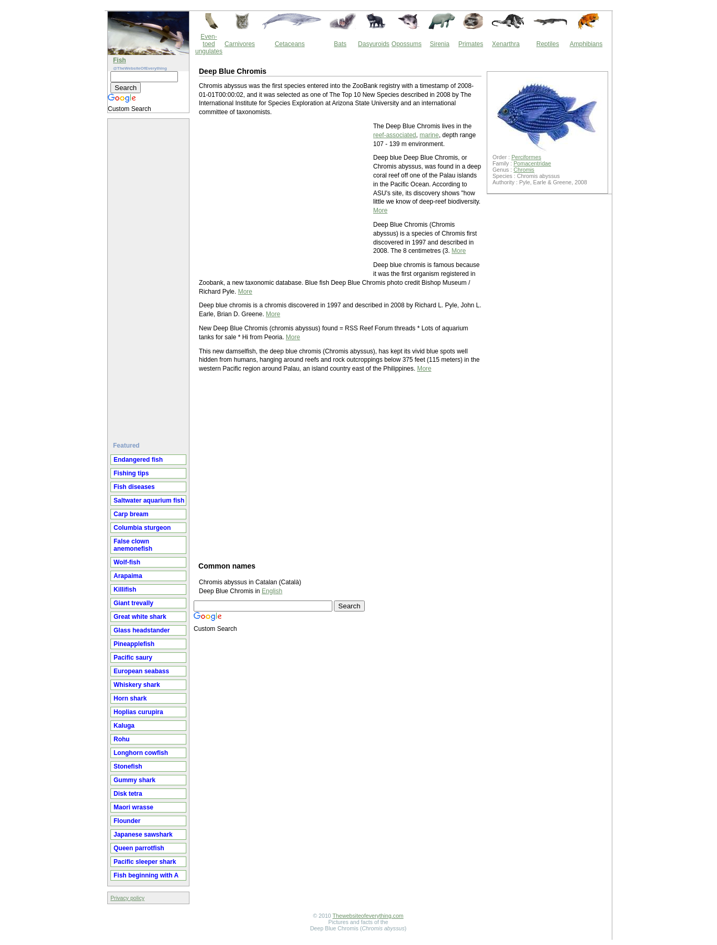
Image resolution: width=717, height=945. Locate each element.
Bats (340, 44)
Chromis (523, 169)
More (380, 210)
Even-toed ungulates (208, 44)
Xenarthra (506, 44)
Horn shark (130, 698)
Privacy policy (127, 898)
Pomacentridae (532, 163)
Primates (470, 44)
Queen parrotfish (139, 848)
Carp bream (131, 514)
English (272, 591)
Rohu (122, 739)
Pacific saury (133, 657)
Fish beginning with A (146, 875)
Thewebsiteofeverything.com (368, 916)
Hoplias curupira (138, 712)
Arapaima (128, 576)
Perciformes (526, 157)
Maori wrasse (133, 807)
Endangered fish (138, 459)
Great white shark (140, 616)
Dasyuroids (373, 44)
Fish (119, 60)
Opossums (406, 44)
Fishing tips (131, 473)
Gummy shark (134, 780)
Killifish (125, 589)
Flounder (127, 821)
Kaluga (124, 725)
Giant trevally (133, 603)
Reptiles (547, 44)
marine (429, 135)
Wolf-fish (127, 562)
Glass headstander (142, 630)
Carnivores (240, 44)
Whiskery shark (137, 684)
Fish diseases (134, 487)
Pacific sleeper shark (145, 861)
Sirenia (439, 44)
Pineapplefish (134, 644)
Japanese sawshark (143, 834)
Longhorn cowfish (141, 753)
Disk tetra (128, 793)
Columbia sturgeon (142, 527)
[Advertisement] (150, 276)
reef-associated (394, 135)
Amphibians (585, 44)
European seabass (141, 671)
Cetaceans (290, 44)
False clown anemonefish (133, 545)
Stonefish (128, 766)
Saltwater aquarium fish (149, 500)
